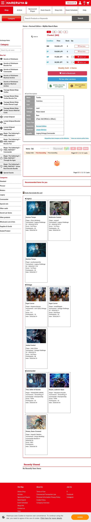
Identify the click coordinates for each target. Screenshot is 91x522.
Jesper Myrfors (41, 130)
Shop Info (21, 502)
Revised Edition (41, 126)
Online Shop (22, 488)
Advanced (70, 3)
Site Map (21, 484)
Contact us (21, 505)
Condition (50, 41)
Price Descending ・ (42, 153)
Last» (86, 153)
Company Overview (42, 500)
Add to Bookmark (67, 73)
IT (65, 32)
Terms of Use (40, 488)
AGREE (80, 517)
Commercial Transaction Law (46, 491)
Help (19, 508)
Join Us (69, 484)
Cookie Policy (41, 497)
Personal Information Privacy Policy (48, 494)
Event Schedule (23, 500)
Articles (20, 491)
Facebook (70, 491)
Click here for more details (51, 518)
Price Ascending (52, 153)
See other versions (67, 79)
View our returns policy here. (80, 138)
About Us (39, 484)
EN (49, 32)
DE (60, 32)
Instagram (70, 494)
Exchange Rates (5, 40)
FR (54, 32)
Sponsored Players (24, 494)
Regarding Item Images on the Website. (57, 138)
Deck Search (22, 497)
